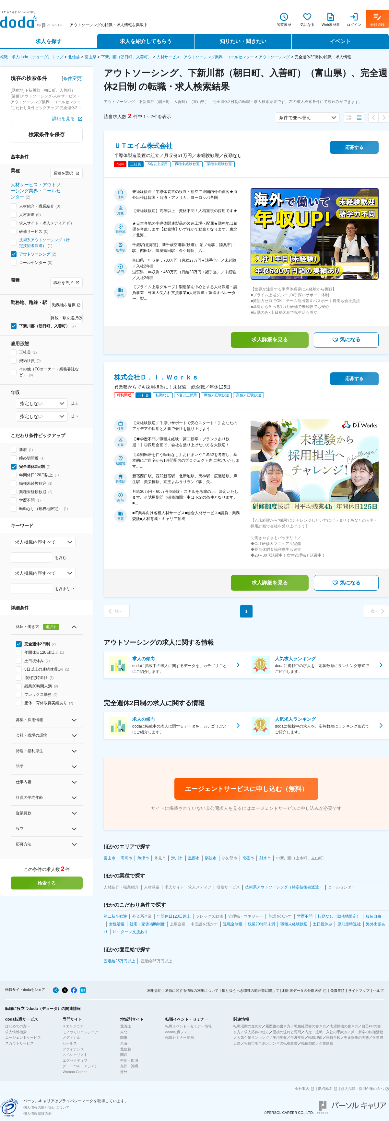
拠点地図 (325, 1089)
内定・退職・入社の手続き (326, 1032)
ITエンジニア (73, 1026)
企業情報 (326, 1043)
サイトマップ (359, 990)
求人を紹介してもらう (146, 41)
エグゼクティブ (75, 1060)
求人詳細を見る (270, 339)
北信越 (74, 57)
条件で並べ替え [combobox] (295, 117)
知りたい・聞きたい (243, 41)
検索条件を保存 (47, 134)
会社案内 (302, 1089)
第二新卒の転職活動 (367, 1032)
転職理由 (315, 1037)
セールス (70, 1043)
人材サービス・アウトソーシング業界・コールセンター (205, 57)
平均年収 (280, 1037)
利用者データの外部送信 (302, 990)
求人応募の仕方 (256, 1032)
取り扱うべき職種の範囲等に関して (250, 990)
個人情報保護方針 (37, 1113)
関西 (123, 1055)
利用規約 (154, 990)
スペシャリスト (75, 1055)
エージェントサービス (23, 1037)
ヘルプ (378, 990)
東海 (123, 1043)
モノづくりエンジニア (80, 1032)
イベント (340, 41)
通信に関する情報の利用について (191, 990)
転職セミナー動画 (179, 1037)
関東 (123, 1037)
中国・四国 (129, 1060)
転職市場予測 (254, 1043)
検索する (47, 883)
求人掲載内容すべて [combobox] (35, 542)
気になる (346, 340)
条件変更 (72, 78)
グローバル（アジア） (80, 1066)
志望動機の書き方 (344, 1026)
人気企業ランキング (253, 1037)
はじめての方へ (17, 1026)
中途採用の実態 (356, 1037)
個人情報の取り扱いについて (46, 1107)
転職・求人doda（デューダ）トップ (31, 57)
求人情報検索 (16, 1032)
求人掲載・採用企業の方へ (362, 1089)
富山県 (90, 57)
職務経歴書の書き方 (310, 1026)
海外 (123, 1072)
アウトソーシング (274, 57)
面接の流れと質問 (287, 1032)
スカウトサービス (19, 1043)
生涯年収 (297, 1037)
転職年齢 (333, 1037)
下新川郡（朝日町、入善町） (126, 57)
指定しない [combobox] (31, 403)
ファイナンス (73, 1049)
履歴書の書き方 (277, 1026)
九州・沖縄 (129, 1066)
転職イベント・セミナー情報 (188, 1026)
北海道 (125, 1026)
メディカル (71, 1037)
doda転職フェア (178, 1032)
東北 (123, 1032)
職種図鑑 (308, 1043)
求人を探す (49, 41)
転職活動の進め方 (247, 1026)
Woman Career (75, 1072)
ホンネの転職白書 (283, 1043)
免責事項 (337, 990)
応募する (354, 147)
